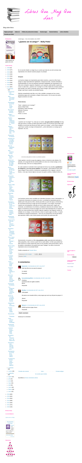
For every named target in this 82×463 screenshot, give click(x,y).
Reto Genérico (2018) (11, 152)
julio (9, 378)
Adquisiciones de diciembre (11, 93)
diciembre (10, 88)
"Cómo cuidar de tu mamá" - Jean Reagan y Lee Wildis (11, 188)
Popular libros (33, 250)
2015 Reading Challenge (10, 422)
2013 (8, 400)
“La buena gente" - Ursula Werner (10, 257)
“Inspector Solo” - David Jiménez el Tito (11, 270)
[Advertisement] (41, 360)
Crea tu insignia (70, 266)
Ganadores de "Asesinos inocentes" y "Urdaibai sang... (11, 232)
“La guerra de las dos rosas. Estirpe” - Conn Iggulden (11, 362)
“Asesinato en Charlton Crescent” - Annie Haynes (11, 196)
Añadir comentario (23, 313)
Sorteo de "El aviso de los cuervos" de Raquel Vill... (11, 223)
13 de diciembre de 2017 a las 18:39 (36, 305)
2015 (8, 396)
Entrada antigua (60, 371)
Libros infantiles (64, 31)
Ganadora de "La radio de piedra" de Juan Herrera (11, 141)
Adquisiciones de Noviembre (11, 304)
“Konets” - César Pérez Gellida (10, 309)
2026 (8, 67)
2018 (8, 84)
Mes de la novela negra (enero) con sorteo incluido (11, 278)
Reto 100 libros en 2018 (10, 157)
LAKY (70, 162)
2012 (8, 402)
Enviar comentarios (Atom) (31, 377)
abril (9, 385)
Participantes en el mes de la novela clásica (11, 354)
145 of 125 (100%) (9, 435)
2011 (8, 404)
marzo (10, 387)
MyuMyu (24, 290)
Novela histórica (53, 31)
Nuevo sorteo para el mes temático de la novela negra (11, 249)
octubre (10, 371)
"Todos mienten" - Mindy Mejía (11, 263)
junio (9, 381)
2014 (8, 398)
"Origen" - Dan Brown (11, 115)
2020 (8, 80)
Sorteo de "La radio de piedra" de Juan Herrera (11, 298)
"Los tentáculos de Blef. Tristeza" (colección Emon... (11, 290)
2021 (8, 78)
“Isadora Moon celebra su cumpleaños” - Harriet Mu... (11, 121)
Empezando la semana (11, 136)
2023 (8, 74)
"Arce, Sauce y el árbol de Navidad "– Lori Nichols (11, 240)
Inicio (42, 371)
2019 (8, 82)
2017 (8, 86)
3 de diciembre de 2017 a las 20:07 (36, 266)
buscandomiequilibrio (27, 278)
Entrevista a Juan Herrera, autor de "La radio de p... (11, 346)
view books (12, 436)
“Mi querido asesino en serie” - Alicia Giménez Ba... (11, 179)
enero (9, 391)
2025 (8, 69)
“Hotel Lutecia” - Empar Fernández (11, 320)
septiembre (11, 373)
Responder (24, 273)
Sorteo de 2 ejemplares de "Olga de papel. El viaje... (11, 162)
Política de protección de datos (30, 31)
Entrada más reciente (23, 371)
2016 (8, 394)
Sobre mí (17, 31)
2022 (8, 76)
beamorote (24, 266)
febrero (10, 389)
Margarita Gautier (70, 263)
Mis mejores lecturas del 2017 (11, 111)
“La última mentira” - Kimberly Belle (11, 212)
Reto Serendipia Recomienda (11, 98)
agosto (10, 376)
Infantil (24, 256)
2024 (8, 72)
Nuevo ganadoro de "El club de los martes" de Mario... (11, 171)
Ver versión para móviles (41, 374)
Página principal (8, 31)
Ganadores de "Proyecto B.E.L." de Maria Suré (11, 338)
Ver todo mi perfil (71, 170)
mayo (9, 383)
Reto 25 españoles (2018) (11, 147)
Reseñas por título (9, 34)
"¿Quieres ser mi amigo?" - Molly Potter (11, 330)
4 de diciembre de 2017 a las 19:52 (41, 278)
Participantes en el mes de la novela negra (11, 105)
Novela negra (43, 31)
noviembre (10, 367)
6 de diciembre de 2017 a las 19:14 (35, 290)
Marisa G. (24, 305)
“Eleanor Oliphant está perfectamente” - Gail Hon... (11, 130)
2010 (8, 406)
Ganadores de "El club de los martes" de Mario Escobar (11, 205)
